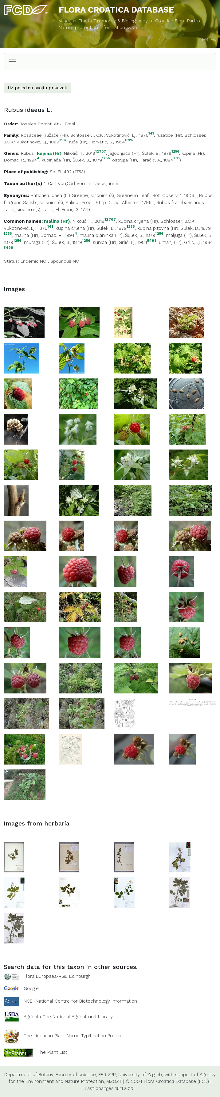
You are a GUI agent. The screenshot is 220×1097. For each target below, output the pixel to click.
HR (205, 39)
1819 (128, 140)
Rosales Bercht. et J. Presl (47, 123)
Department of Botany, (29, 1074)
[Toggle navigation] (12, 61)
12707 (100, 152)
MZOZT (114, 1081)
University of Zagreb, (140, 1074)
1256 (175, 152)
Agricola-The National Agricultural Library (68, 1016)
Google (31, 988)
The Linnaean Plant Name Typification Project (73, 1035)
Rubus (27, 153)
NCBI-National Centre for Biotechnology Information (80, 1001)
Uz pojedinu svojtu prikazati (37, 87)
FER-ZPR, (107, 1074)
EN (213, 39)
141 (151, 133)
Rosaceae (31, 135)
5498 (151, 240)
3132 (63, 140)
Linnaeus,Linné (102, 183)
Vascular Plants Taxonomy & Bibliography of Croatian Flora (123, 21)
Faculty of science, (76, 1074)
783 (176, 158)
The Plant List (52, 1052)
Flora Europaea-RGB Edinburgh (57, 976)
